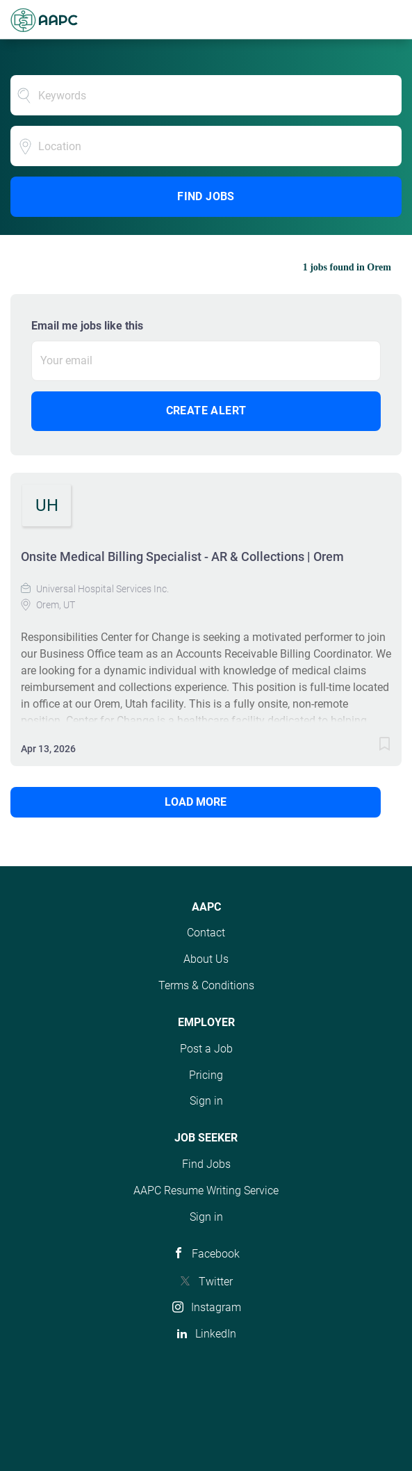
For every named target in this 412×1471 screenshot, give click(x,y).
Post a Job (206, 1048)
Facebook (216, 1253)
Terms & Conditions (206, 985)
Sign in (206, 1100)
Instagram (216, 1307)
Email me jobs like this (87, 325)
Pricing (206, 1075)
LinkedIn (215, 1333)
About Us (206, 959)
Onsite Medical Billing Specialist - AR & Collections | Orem (182, 556)
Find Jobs (206, 196)
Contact (206, 932)
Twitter (216, 1281)
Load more (195, 801)
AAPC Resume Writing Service (206, 1190)
